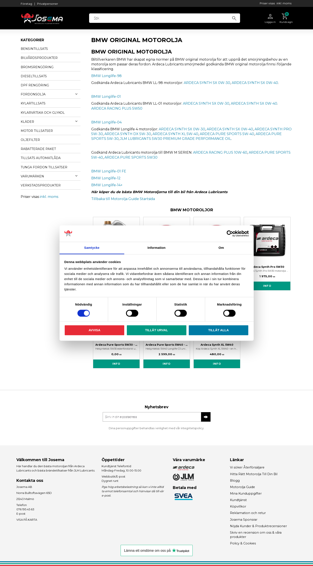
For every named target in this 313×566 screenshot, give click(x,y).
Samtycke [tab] (91, 248)
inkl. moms (284, 3)
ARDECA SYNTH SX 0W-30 (207, 83)
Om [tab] (221, 248)
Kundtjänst (238, 500)
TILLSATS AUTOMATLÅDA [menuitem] (41, 158)
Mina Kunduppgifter (246, 493)
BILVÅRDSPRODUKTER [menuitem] (39, 58)
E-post (20, 513)
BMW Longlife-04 (106, 122)
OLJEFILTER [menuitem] (30, 140)
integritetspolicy (192, 428)
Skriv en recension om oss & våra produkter (256, 535)
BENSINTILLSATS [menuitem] (34, 49)
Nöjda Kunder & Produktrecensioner (258, 526)
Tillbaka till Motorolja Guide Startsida (123, 199)
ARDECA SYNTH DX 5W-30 (127, 134)
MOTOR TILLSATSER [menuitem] (37, 131)
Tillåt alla (218, 330)
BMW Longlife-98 (106, 76)
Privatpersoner (47, 3)
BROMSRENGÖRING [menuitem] (37, 67)
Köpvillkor (238, 506)
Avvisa (95, 330)
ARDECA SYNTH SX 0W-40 (255, 83)
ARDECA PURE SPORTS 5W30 (130, 157)
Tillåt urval (156, 330)
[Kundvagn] (285, 18)
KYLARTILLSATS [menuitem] (33, 103)
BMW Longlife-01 (106, 97)
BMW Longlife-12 (106, 178)
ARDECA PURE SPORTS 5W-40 (227, 134)
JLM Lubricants (84, 470)
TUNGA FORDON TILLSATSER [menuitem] (44, 167)
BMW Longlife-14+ (107, 185)
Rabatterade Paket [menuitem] (38, 149)
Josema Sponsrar (243, 520)
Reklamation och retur (248, 513)
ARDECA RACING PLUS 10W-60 (220, 152)
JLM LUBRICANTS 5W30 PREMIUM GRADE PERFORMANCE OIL (175, 139)
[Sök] (234, 17)
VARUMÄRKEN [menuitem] (32, 176)
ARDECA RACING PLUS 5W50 (116, 108)
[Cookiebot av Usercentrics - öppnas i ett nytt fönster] (230, 233)
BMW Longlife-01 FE (108, 171)
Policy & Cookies (243, 543)
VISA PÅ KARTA (26, 519)
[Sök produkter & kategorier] (165, 18)
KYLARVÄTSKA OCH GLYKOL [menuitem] (43, 113)
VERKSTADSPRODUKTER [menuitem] (41, 185)
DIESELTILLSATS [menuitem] (34, 76)
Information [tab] (157, 248)
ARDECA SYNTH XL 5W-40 (175, 134)
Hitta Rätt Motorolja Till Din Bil (253, 474)
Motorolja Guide (242, 487)
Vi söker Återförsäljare (247, 467)
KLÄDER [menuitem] (27, 122)
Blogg (235, 480)
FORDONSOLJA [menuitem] (33, 94)
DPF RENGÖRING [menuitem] (35, 85)
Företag (26, 3)
